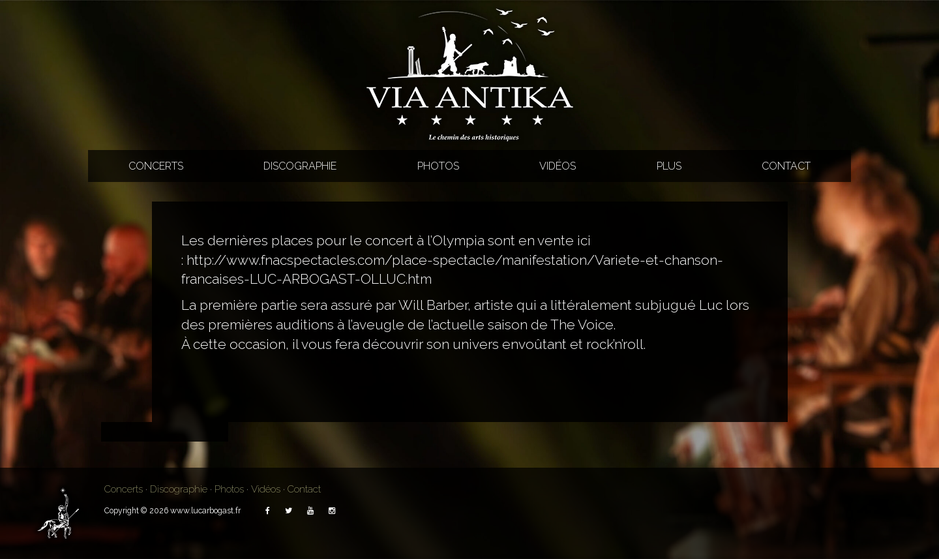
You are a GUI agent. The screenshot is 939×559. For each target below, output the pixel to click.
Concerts (155, 166)
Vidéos (557, 166)
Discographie (299, 166)
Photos (438, 166)
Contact (786, 166)
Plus (669, 166)
